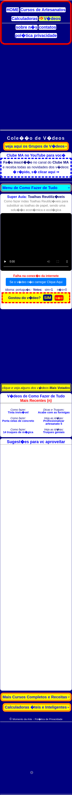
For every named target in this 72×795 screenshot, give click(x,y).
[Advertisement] (36, 85)
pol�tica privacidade (36, 35)
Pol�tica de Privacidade (48, 719)
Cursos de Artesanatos (42, 9)
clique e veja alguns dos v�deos (36, 388)
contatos (47, 27)
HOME (13, 9)
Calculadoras (24, 18)
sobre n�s (26, 27)
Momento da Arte (22, 719)
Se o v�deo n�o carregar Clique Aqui (36, 282)
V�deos (52, 18)
